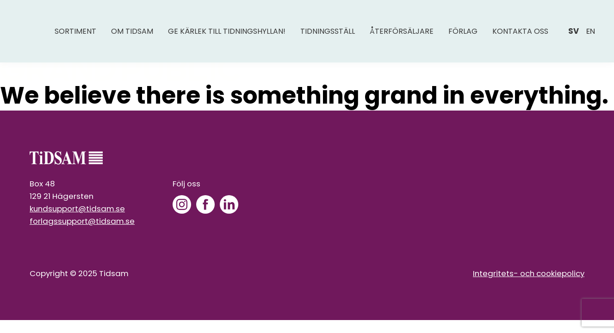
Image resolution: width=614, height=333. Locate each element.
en (590, 31)
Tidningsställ (327, 31)
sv (573, 31)
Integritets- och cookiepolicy (528, 273)
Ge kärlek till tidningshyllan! (226, 31)
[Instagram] (182, 204)
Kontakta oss (520, 31)
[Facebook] (205, 204)
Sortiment (75, 31)
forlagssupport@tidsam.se (82, 221)
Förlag (463, 31)
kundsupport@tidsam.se (77, 208)
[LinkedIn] (229, 204)
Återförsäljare (402, 31)
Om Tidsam (132, 31)
